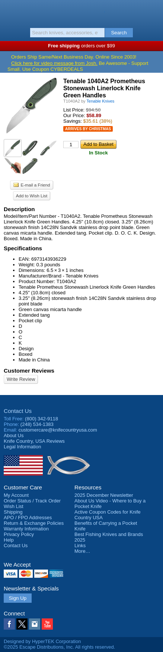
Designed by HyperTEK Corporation (42, 641)
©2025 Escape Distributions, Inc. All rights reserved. (59, 647)
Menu (9, 12)
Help (9, 540)
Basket (153, 12)
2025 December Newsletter (103, 495)
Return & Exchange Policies (34, 523)
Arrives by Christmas (88, 129)
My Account (16, 495)
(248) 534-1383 (37, 424)
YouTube (47, 624)
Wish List (13, 506)
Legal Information (22, 446)
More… (82, 551)
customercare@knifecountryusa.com (58, 430)
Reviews (34, 441)
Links (80, 545)
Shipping (13, 512)
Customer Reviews (29, 370)
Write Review (21, 379)
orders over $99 (81, 45)
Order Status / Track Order (32, 501)
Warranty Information (26, 529)
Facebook (9, 624)
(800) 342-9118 (41, 418)
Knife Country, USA (82, 12)
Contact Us (18, 411)
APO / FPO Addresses (28, 517)
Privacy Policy (19, 534)
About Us (13, 435)
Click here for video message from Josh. (54, 63)
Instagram (34, 624)
